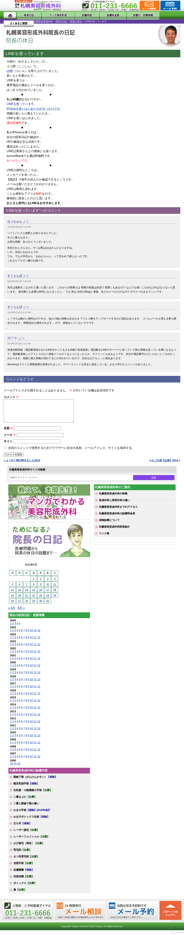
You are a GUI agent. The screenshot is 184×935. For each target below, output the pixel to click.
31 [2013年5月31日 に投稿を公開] (47, 605)
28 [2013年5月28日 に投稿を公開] (26, 605)
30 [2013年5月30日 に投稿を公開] (40, 605)
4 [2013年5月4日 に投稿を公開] (55, 583)
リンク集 (104, 537)
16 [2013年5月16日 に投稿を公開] (40, 594)
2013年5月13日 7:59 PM (19, 281)
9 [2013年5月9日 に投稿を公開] (40, 588)
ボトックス (25, 887)
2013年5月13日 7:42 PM (19, 227)
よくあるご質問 (165, 15)
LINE (10, 70)
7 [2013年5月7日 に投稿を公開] (26, 588)
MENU (9, 5)
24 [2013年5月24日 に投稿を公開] (47, 599)
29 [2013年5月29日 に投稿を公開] (33, 605)
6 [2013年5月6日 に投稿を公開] (19, 588)
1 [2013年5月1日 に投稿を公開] (33, 583)
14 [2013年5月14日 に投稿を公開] (26, 594)
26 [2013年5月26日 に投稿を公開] (12, 605)
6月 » (21, 612)
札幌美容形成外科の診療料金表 (117, 517)
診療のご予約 (170, 5)
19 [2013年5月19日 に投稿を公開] (12, 599)
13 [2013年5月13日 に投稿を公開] (19, 594)
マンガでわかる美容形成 (54, 15)
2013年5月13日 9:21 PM (19, 312)
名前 (8, 432)
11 (35, 634)
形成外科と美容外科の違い (114, 504)
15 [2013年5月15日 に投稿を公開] (33, 594)
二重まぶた (25, 801)
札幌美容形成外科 (9, 21)
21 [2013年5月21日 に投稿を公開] (26, 599)
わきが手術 (31, 814)
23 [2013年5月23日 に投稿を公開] (40, 599)
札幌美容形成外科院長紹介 (114, 531)
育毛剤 (22, 854)
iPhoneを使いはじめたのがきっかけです (33, 108)
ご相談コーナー (149, 5)
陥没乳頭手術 (26, 787)
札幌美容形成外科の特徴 (113, 497)
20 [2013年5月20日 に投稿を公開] (19, 599)
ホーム (10, 15)
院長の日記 (28, 21)
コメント (11, 397)
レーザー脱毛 (26, 834)
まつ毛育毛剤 (26, 860)
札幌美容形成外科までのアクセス (118, 511)
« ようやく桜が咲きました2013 (22, 464)
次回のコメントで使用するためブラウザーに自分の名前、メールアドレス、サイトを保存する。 (71, 452)
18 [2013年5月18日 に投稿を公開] (54, 594)
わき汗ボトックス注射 (31, 821)
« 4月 (11, 612)
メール (10, 439)
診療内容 (81, 15)
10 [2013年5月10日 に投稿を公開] (47, 588)
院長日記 (26, 15)
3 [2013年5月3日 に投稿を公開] (47, 583)
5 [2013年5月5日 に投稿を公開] (12, 588)
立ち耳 (22, 827)
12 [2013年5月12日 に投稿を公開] (12, 594)
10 (31, 634)
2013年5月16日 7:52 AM (19, 344)
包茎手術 (23, 867)
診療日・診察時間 (132, 15)
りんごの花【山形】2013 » (164, 464)
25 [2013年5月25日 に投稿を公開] (54, 599)
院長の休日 (42, 21)
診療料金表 (103, 15)
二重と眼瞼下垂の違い (26, 807)
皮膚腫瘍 (23, 874)
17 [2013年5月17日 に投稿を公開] (47, 594)
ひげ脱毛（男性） (28, 847)
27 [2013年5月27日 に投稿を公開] (19, 605)
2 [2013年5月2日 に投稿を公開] (40, 583)
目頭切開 (23, 880)
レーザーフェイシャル (31, 841)
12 (38, 634)
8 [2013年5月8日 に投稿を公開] (33, 588)
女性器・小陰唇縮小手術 (32, 794)
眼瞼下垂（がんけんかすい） (35, 781)
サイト (8, 445)
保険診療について (109, 524)
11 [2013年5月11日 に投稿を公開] (54, 588)
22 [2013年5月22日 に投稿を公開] (33, 599)
